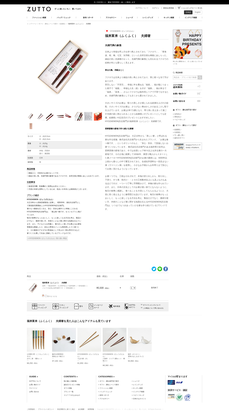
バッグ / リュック (64, 18)
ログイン (155, 8)
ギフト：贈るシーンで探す (48, 24)
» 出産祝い (177, 132)
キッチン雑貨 (169, 18)
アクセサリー (111, 18)
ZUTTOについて (142, 8)
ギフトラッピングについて (152, 305)
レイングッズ (148, 18)
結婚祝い (63, 24)
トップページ (32, 24)
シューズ (129, 18)
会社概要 (81, 409)
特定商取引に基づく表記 (66, 409)
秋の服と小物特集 (70, 381)
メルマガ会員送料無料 (187, 86)
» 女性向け (177, 114)
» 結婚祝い (177, 130)
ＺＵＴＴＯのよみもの (72, 395)
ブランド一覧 (68, 392)
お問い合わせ (187, 101)
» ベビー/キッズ (179, 120)
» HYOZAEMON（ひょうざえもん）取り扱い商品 (47, 238)
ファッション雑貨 (39, 18)
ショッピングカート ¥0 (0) (191, 8)
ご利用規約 (31, 409)
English (198, 12)
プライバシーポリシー (46, 409)
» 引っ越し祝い (179, 135)
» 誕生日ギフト (179, 138)
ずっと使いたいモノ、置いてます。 (68, 9)
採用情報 (91, 409)
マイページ (33, 388)
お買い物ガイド (187, 93)
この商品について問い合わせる (153, 308)
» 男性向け (177, 117)
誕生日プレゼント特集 (72, 384)
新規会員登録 (168, 8)
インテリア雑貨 (191, 18)
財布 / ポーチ (88, 18)
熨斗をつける (51, 296)
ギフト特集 (68, 388)
